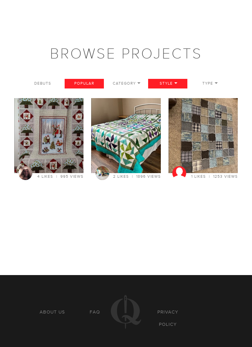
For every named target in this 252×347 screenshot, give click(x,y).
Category (124, 83)
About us (52, 312)
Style (166, 83)
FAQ (94, 312)
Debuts (42, 83)
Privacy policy (168, 318)
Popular (84, 83)
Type (207, 83)
